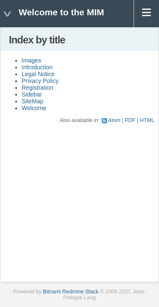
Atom (114, 120)
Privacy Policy (40, 80)
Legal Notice (38, 74)
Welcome (34, 108)
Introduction (37, 67)
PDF (130, 120)
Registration (37, 87)
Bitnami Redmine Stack (70, 292)
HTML (147, 120)
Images (31, 60)
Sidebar (32, 94)
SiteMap (32, 101)
